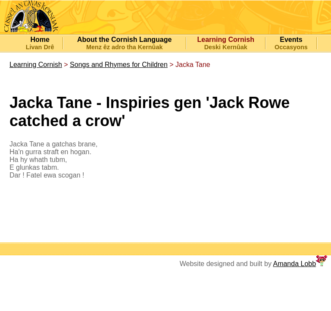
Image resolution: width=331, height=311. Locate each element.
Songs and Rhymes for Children (119, 64)
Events (291, 39)
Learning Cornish (35, 64)
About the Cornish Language (124, 39)
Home (39, 39)
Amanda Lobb (294, 263)
